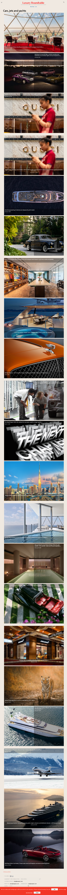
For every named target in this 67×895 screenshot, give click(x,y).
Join (36, 6)
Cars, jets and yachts (14, 11)
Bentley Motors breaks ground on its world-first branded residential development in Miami (26, 537)
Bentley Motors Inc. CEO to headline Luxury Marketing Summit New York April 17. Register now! (27, 372)
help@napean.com (18, 881)
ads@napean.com (32, 883)
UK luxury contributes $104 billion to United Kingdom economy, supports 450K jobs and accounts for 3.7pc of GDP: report (48, 383)
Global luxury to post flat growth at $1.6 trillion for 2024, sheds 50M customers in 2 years (26, 94)
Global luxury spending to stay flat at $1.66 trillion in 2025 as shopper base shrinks (24, 47)
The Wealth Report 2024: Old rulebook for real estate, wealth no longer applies (24, 422)
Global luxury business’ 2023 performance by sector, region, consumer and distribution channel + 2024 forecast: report (34, 823)
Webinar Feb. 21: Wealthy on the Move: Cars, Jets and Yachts (34, 660)
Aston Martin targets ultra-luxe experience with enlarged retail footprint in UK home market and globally (29, 259)
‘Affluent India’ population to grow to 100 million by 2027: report (19, 700)
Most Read (32, 6)
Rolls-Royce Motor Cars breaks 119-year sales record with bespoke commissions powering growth (27, 863)
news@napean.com (14, 883)
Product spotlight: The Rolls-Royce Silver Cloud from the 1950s (49, 217)
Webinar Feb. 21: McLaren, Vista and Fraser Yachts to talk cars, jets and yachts (23, 749)
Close (37, 892)
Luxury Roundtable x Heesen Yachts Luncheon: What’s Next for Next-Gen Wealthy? (34, 332)
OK (54, 889)
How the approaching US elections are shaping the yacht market (20, 210)
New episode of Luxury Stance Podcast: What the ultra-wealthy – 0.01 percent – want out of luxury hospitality (48, 545)
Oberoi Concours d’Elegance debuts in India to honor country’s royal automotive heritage (26, 585)
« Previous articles (6, 871)
